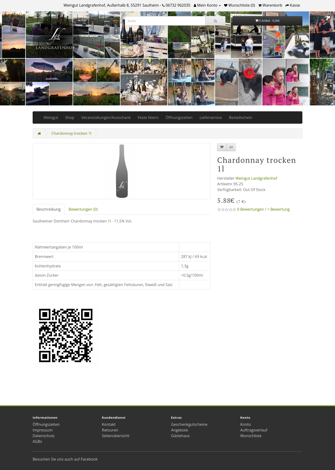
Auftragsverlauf (253, 430)
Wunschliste (251, 435)
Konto (245, 424)
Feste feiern (148, 117)
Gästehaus (180, 435)
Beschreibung (48, 209)
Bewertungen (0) (83, 209)
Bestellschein (240, 117)
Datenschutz (44, 435)
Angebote (179, 430)
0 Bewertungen (250, 209)
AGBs (37, 441)
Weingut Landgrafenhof (256, 178)
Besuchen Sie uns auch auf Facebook (65, 459)
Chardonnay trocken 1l (71, 133)
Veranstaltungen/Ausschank (106, 117)
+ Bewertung (278, 209)
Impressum (43, 430)
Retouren (110, 430)
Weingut (51, 117)
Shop (69, 117)
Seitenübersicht (115, 435)
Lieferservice (211, 117)
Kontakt (109, 424)
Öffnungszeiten (179, 117)
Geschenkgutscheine (189, 424)
